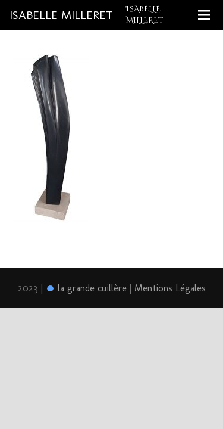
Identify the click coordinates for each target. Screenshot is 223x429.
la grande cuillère (86, 288)
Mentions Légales (170, 288)
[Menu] (204, 15)
